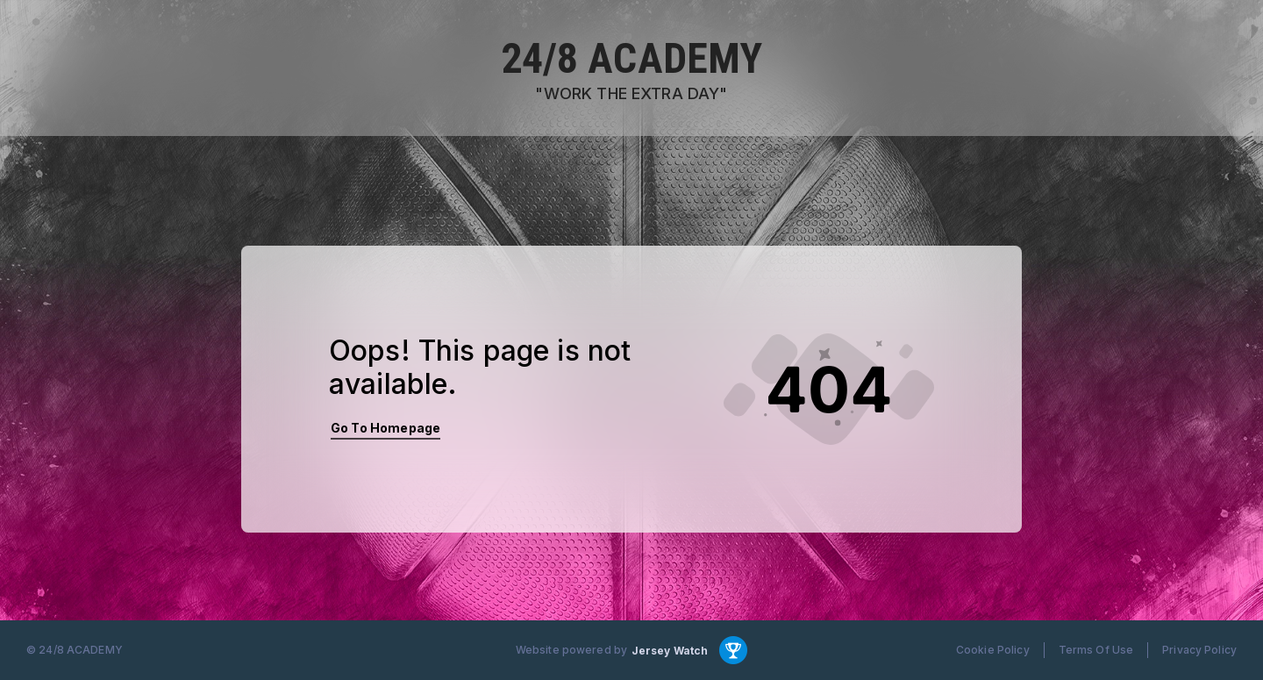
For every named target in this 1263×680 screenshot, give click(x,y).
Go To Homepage (385, 427)
